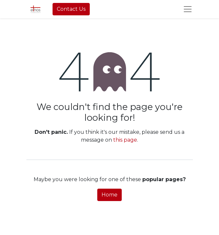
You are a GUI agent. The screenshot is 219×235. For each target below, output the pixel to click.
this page (125, 140)
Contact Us (71, 9)
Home (109, 195)
